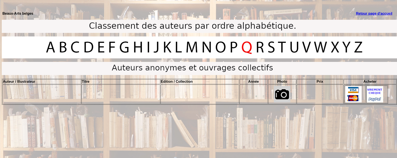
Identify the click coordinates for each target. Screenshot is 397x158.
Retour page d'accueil (374, 13)
